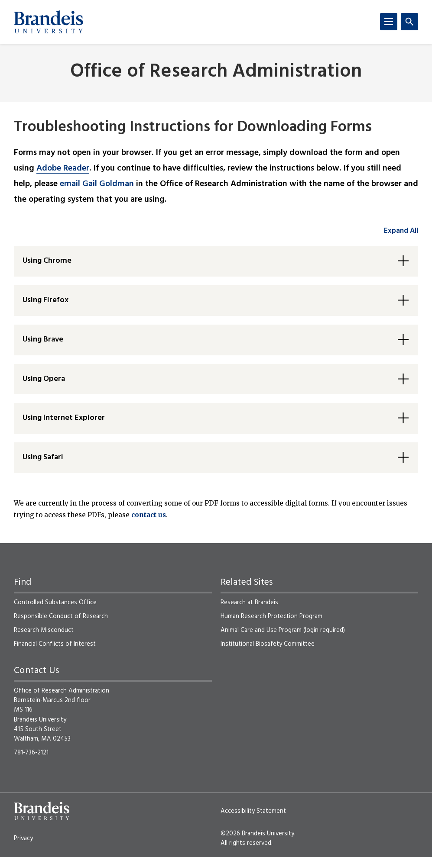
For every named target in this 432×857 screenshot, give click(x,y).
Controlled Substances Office (55, 602)
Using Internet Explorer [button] (64, 418)
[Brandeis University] (48, 22)
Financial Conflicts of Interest (55, 644)
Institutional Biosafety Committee (268, 644)
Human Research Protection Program (271, 616)
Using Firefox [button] (45, 300)
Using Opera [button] (44, 379)
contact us (148, 515)
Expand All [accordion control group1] (401, 231)
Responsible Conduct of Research (61, 616)
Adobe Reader (62, 168)
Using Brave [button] (43, 339)
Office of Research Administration (216, 72)
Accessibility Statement (253, 811)
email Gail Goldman (97, 184)
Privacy (23, 838)
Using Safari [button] (43, 457)
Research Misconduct (44, 630)
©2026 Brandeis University (257, 833)
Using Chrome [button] (47, 261)
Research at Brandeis (249, 602)
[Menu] (388, 21)
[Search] (409, 21)
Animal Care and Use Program (261, 630)
